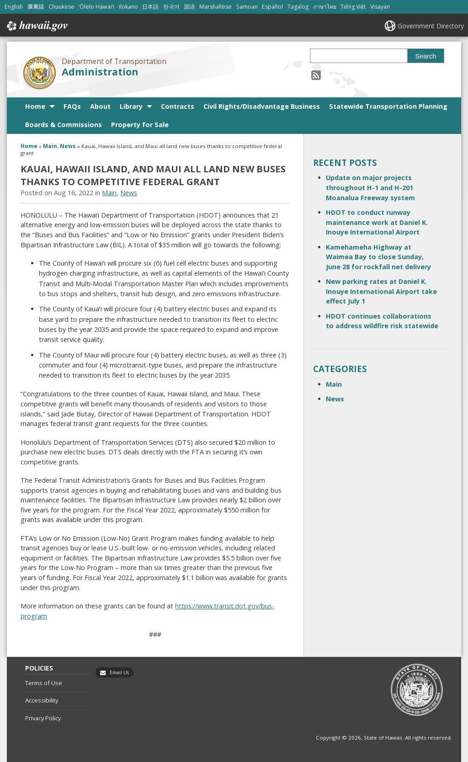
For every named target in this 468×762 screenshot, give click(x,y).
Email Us (119, 672)
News (68, 146)
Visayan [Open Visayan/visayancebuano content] (380, 7)
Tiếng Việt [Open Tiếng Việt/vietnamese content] (353, 7)
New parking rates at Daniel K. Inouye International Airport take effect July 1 (381, 291)
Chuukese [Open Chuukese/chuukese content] (61, 7)
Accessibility (41, 700)
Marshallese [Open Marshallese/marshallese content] (215, 7)
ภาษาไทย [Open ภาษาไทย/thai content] (324, 7)
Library (131, 106)
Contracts (177, 106)
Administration (100, 71)
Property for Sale (140, 124)
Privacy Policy (43, 718)
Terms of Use (43, 683)
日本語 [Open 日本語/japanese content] (150, 7)
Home (35, 106)
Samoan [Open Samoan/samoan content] (247, 7)
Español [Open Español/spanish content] (272, 7)
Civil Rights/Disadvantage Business (261, 106)
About (100, 106)
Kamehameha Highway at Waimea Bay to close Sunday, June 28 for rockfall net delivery (378, 257)
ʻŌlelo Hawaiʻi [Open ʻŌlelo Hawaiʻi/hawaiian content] (96, 7)
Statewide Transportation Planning (388, 106)
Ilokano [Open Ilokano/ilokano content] (128, 7)
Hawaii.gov (36, 26)
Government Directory (431, 25)
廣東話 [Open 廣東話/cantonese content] (35, 7)
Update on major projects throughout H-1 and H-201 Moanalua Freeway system (370, 187)
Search (425, 56)
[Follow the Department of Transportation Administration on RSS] (316, 74)
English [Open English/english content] (14, 7)
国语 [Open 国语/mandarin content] (189, 7)
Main (50, 146)
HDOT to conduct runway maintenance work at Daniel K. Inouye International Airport (377, 222)
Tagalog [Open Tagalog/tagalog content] (297, 7)
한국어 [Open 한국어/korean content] (171, 7)
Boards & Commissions (63, 124)
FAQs (72, 106)
